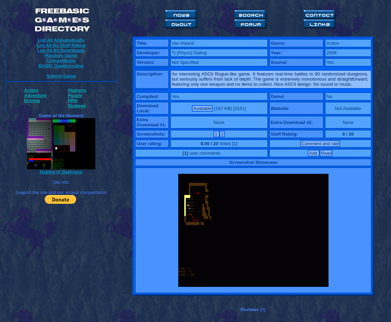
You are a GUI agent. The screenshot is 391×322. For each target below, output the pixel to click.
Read (326, 153)
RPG (73, 100)
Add (313, 153)
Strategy (77, 105)
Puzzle (75, 95)
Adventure (35, 95)
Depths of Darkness (61, 171)
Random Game (61, 55)
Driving (32, 100)
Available (202, 108)
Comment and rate (320, 143)
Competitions (60, 60)
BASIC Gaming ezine (61, 65)
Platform (77, 90)
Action (31, 90)
